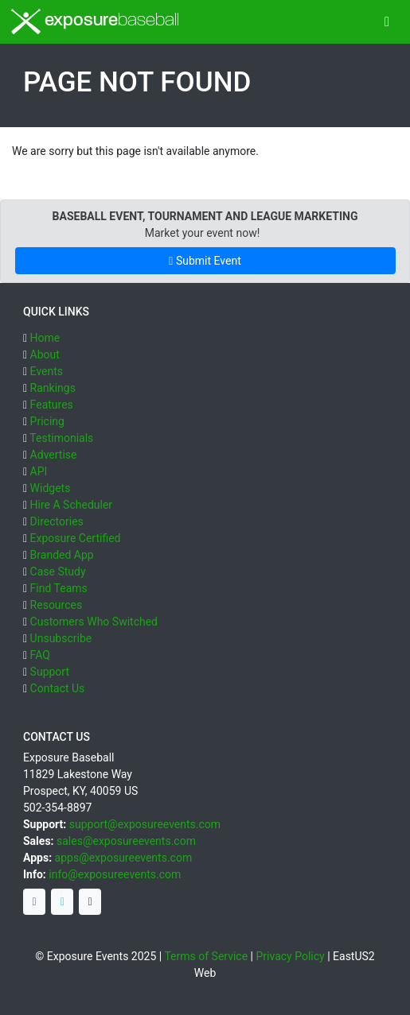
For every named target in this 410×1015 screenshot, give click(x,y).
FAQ (40, 655)
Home (45, 337)
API (39, 471)
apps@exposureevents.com (124, 857)
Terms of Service (206, 956)
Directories (57, 521)
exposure (95, 21)
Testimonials (61, 438)
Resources (56, 605)
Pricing (47, 421)
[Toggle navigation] (387, 22)
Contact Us (57, 688)
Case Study (58, 571)
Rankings (53, 388)
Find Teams (59, 588)
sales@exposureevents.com (126, 841)
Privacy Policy (290, 956)
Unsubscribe (61, 638)
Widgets (50, 488)
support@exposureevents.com (145, 824)
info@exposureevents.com (115, 874)
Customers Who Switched (94, 621)
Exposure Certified (75, 538)
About (45, 354)
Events (46, 371)
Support (49, 671)
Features (51, 404)
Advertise (53, 454)
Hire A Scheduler (71, 504)
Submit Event (204, 260)
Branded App (62, 554)
